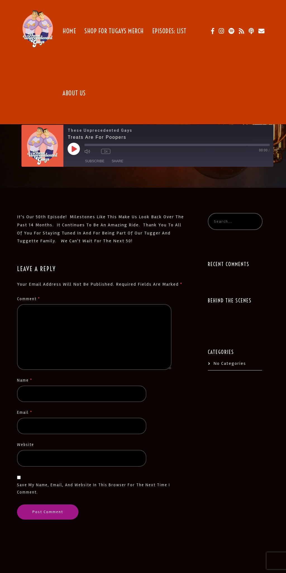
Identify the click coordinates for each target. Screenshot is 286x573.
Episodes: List (169, 31)
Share (117, 161)
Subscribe (94, 161)
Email (24, 412)
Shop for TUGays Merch (114, 31)
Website (25, 444)
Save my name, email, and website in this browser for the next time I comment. (93, 489)
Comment (28, 299)
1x (106, 151)
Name (24, 380)
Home (69, 31)
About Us (74, 93)
